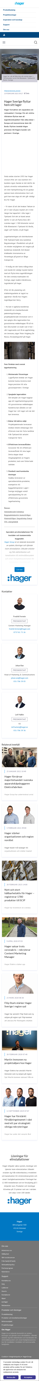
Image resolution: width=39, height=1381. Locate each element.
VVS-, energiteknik (11, 522)
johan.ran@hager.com (19, 678)
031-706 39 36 (20, 730)
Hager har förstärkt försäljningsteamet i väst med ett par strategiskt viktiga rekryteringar (18, 1121)
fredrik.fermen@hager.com (19, 629)
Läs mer (19, 569)
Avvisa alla (11, 1377)
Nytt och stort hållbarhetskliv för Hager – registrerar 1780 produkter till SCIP (19, 895)
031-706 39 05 (20, 681)
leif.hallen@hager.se (19, 727)
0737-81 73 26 (19, 632)
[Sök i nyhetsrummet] (35, 42)
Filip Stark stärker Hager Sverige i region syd (18, 1004)
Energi (29, 518)
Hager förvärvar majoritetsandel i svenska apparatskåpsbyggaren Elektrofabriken (18, 782)
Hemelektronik (10, 511)
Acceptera (28, 1377)
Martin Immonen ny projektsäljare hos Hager (18, 1061)
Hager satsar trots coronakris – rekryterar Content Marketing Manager (17, 951)
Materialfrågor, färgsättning (15, 518)
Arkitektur (20, 511)
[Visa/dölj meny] (4, 42)
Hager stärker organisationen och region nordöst (19, 837)
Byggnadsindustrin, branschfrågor (17, 515)
